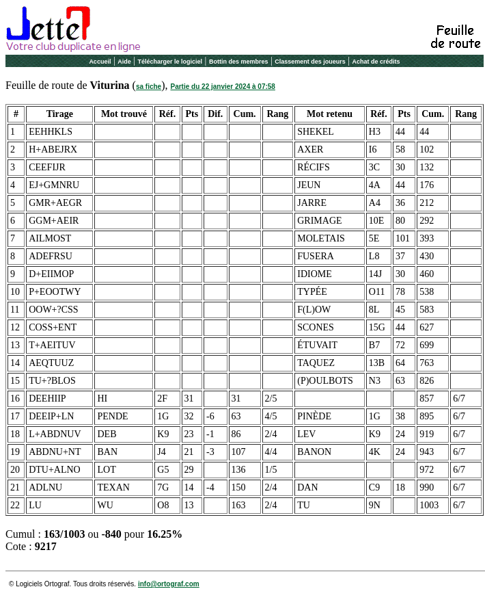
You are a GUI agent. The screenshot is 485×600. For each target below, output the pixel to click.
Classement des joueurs (310, 61)
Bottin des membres (238, 61)
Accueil (100, 61)
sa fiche (148, 86)
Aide (124, 61)
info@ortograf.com (168, 584)
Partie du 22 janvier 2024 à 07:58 (223, 86)
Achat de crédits (376, 61)
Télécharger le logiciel (170, 61)
